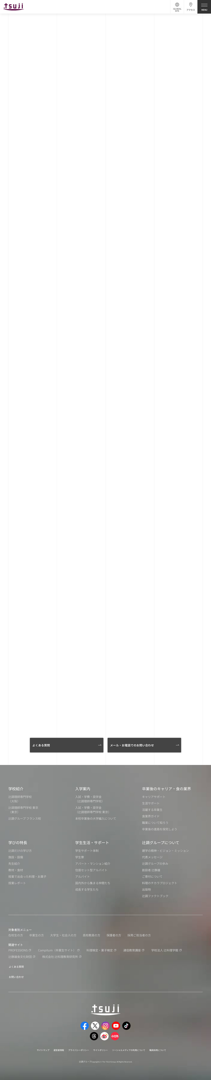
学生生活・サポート (92, 842)
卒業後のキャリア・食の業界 (166, 788)
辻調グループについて (160, 842)
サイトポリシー (100, 1048)
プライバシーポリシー (74, 1048)
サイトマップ (33, 1048)
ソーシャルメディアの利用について (133, 1048)
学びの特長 (17, 842)
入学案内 (82, 788)
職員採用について (167, 1048)
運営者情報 (51, 1048)
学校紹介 (15, 788)
